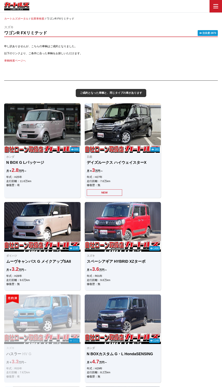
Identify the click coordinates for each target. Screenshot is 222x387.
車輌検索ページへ (15, 60)
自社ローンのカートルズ (106, 363)
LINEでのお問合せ (90, 319)
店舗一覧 (131, 363)
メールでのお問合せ (131, 318)
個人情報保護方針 (153, 363)
